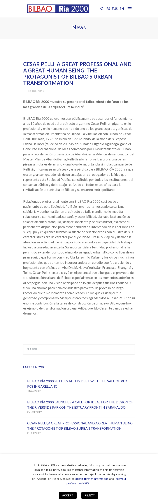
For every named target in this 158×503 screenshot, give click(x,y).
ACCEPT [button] (67, 495)
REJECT (90, 495)
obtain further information (92, 478)
